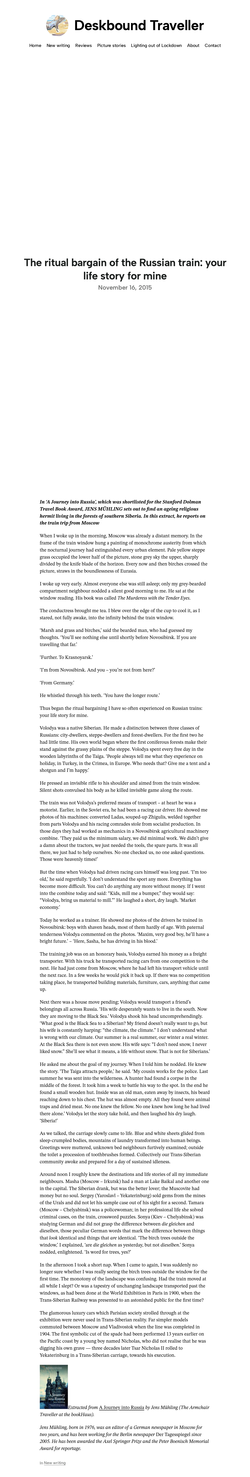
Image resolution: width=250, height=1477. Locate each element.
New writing (55, 1462)
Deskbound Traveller (139, 25)
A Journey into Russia (121, 1407)
